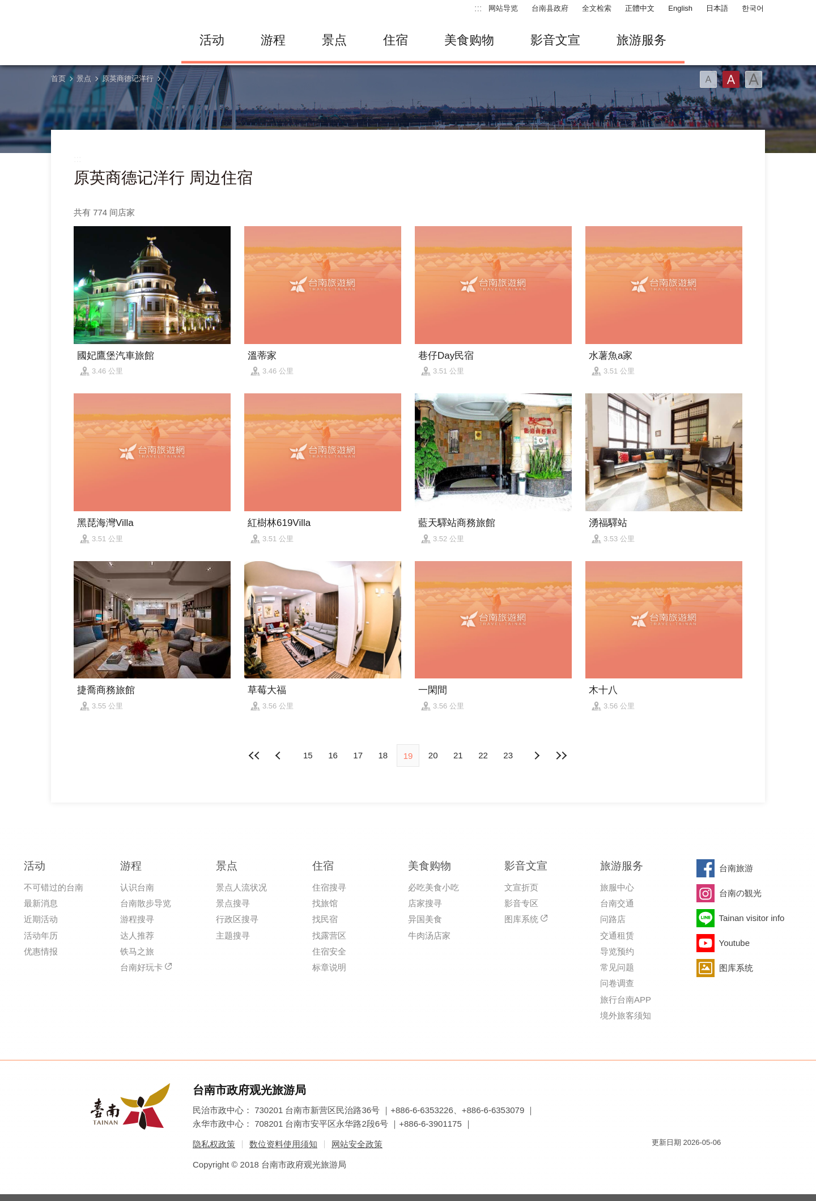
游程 (273, 40)
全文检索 (596, 8)
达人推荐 (137, 935)
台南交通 (617, 903)
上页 (536, 755)
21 (458, 755)
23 (508, 755)
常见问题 (617, 967)
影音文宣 (555, 40)
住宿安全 (329, 951)
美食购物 (469, 40)
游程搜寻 (137, 919)
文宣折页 (521, 887)
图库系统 (521, 919)
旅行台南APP (625, 999)
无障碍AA (700, 1163)
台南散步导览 (145, 903)
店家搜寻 (425, 903)
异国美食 (425, 919)
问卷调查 (617, 983)
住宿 (395, 40)
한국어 (753, 8)
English (680, 8)
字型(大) (753, 79)
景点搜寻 (233, 903)
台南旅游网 (107, 40)
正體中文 (639, 8)
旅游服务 (641, 40)
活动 (211, 40)
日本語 (717, 8)
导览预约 (617, 951)
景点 (334, 40)
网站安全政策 (357, 1144)
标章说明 (329, 967)
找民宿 (325, 919)
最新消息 (41, 903)
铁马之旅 (137, 951)
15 (308, 755)
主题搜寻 (233, 935)
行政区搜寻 (237, 919)
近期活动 (41, 919)
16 (333, 755)
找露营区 (329, 935)
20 (433, 755)
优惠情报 (41, 951)
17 (358, 755)
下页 (279, 755)
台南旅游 (736, 868)
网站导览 (503, 8)
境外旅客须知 (625, 1015)
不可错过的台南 (53, 887)
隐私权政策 (214, 1144)
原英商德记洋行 (128, 78)
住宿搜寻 (329, 887)
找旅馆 (325, 903)
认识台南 (137, 887)
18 (383, 755)
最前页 (254, 755)
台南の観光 (740, 893)
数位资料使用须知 (283, 1144)
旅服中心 (617, 887)
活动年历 (41, 935)
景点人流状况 (241, 887)
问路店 (613, 919)
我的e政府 (660, 1163)
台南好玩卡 (141, 967)
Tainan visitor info (752, 918)
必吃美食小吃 (433, 887)
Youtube (734, 943)
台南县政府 (550, 8)
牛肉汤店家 (429, 935)
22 (483, 755)
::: (478, 8)
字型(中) (731, 79)
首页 (58, 78)
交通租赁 (617, 935)
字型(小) (708, 79)
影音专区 (521, 903)
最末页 (561, 755)
